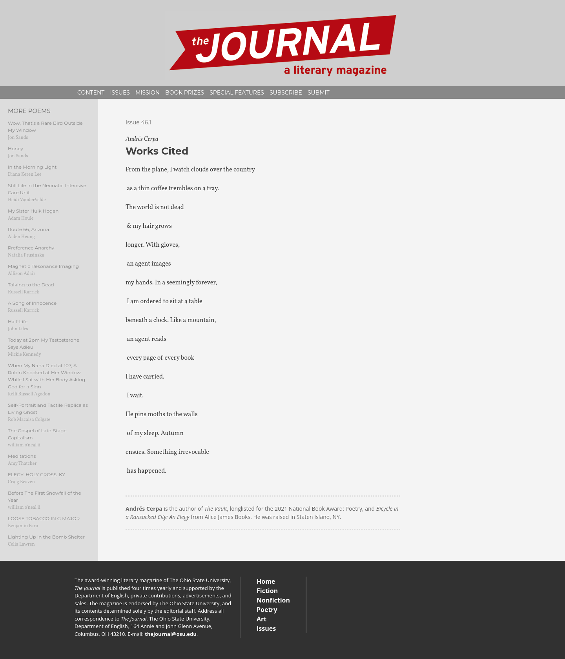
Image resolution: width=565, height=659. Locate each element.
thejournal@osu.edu (171, 633)
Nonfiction (273, 600)
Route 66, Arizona (28, 229)
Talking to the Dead (31, 285)
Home (266, 581)
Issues (120, 92)
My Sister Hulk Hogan (33, 211)
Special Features (237, 92)
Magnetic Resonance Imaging (43, 266)
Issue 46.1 (138, 122)
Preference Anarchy (31, 248)
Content (90, 92)
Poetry (267, 609)
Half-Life (17, 321)
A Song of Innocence (32, 303)
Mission (147, 92)
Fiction (267, 590)
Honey (15, 148)
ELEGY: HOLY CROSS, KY (36, 474)
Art (261, 619)
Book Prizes (184, 92)
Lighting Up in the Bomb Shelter (46, 537)
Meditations (22, 456)
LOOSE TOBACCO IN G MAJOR (44, 518)
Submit (319, 92)
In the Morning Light (32, 167)
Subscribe (286, 92)
